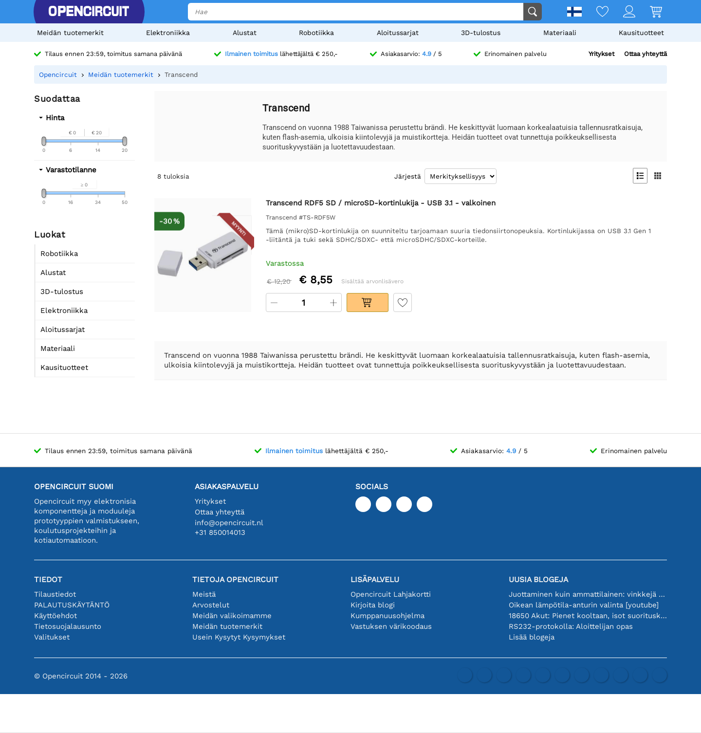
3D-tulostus (480, 33)
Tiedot (48, 579)
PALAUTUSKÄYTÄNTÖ (72, 605)
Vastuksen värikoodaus (391, 626)
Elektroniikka (168, 33)
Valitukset (52, 637)
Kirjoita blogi (372, 605)
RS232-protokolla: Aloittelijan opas (571, 626)
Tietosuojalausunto (67, 626)
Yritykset (601, 53)
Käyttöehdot (55, 615)
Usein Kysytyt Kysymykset (238, 637)
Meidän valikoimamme (232, 615)
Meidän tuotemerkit (70, 33)
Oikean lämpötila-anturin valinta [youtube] (584, 605)
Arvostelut (210, 605)
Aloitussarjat (398, 33)
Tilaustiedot (55, 594)
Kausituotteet (641, 33)
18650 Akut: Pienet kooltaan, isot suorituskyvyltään (588, 615)
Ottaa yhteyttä (645, 53)
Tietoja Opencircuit (235, 579)
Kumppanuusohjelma (387, 615)
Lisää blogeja (531, 637)
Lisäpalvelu (374, 579)
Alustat (245, 33)
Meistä (204, 594)
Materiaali (559, 33)
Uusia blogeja (538, 579)
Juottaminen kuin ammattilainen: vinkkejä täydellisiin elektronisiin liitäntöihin (588, 594)
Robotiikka (316, 33)
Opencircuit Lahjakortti (390, 594)
